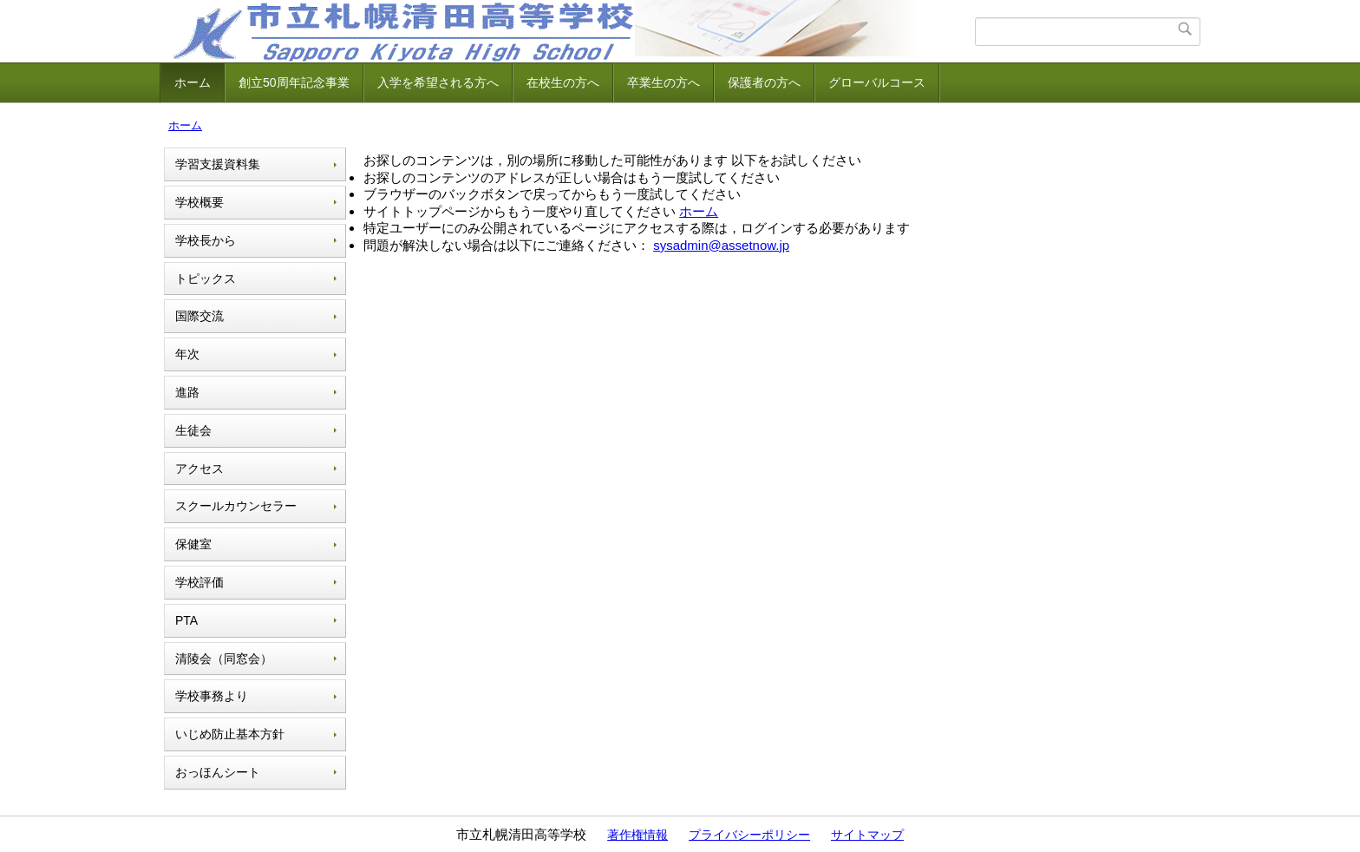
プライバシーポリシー (749, 835)
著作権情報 (637, 835)
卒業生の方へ (663, 82)
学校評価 (199, 582)
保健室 (193, 544)
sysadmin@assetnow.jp (721, 245)
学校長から (205, 240)
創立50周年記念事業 (294, 82)
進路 (187, 392)
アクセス (199, 468)
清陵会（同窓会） (223, 658)
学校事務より (211, 696)
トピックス (205, 278)
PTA (186, 620)
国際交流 (199, 316)
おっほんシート (217, 772)
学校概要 (199, 202)
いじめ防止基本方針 (229, 734)
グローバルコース (876, 82)
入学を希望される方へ (438, 82)
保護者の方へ (764, 82)
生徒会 (193, 430)
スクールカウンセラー (236, 506)
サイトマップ (867, 835)
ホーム (192, 82)
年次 (187, 354)
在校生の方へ (562, 82)
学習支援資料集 (217, 164)
